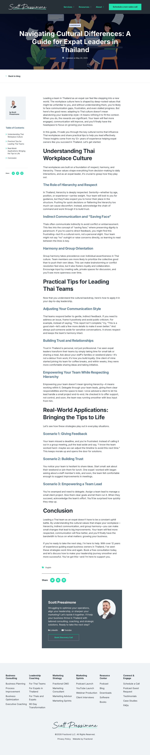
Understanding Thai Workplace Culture (16, 135)
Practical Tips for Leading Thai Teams (16, 142)
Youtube (68, 630)
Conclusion (12, 158)
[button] (13, 173)
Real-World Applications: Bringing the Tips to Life (16, 151)
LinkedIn (54, 630)
